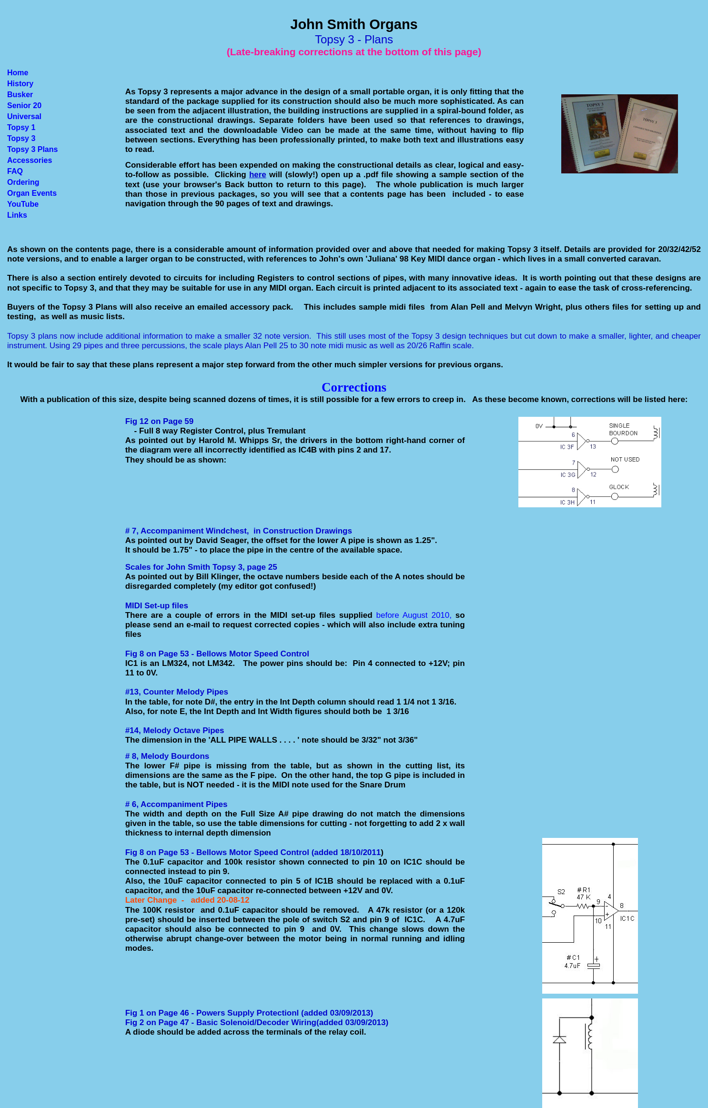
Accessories (29, 160)
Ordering (23, 182)
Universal (24, 116)
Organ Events (32, 193)
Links (17, 215)
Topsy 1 (21, 127)
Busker (20, 95)
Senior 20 (24, 105)
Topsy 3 (21, 138)
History (20, 84)
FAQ (15, 171)
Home (17, 73)
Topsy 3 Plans (32, 149)
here (257, 174)
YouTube (23, 204)
